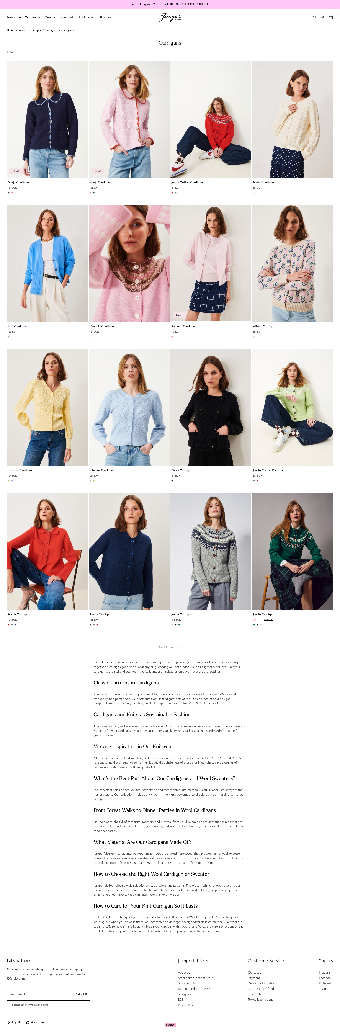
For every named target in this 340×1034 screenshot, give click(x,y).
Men (47, 17)
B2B (180, 999)
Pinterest (325, 983)
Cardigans (68, 30)
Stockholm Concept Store (195, 978)
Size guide (185, 994)
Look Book (86, 17)
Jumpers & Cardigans (44, 30)
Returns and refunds (261, 989)
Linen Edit (66, 17)
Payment (254, 978)
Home (10, 30)
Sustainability (187, 983)
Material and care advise (194, 989)
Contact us (255, 972)
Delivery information (261, 983)
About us (105, 17)
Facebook (325, 978)
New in (11, 17)
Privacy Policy (187, 1005)
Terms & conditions (260, 999)
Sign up (81, 994)
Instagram (326, 972)
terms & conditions (37, 1005)
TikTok (323, 989)
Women (30, 17)
